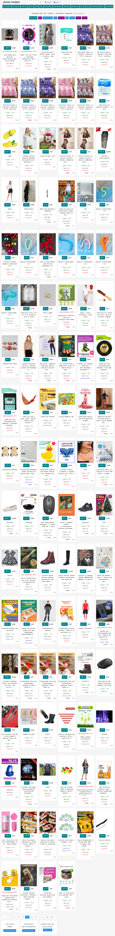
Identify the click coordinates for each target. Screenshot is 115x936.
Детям (31, 6)
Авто (102, 6)
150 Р (64, 204)
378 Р (26, 204)
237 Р (45, 783)
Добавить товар (47, 930)
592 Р (45, 624)
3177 (40, 917)
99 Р (26, 783)
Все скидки (6, 6)
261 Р (64, 412)
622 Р (7, 152)
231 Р (83, 412)
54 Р (45, 204)
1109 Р (102, 465)
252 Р (27, 571)
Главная (48, 2)
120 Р (8, 836)
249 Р (64, 308)
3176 (36, 917)
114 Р (64, 624)
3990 (52, 917)
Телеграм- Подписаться (9, 930)
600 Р (26, 152)
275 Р (7, 730)
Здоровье (66, 6)
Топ (55, 17)
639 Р (83, 677)
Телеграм (61, 17)
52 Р (26, 677)
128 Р (64, 152)
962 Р (26, 48)
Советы (84, 17)
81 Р (102, 359)
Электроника (57, 6)
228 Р (83, 571)
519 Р (102, 518)
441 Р (26, 465)
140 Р (102, 836)
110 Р (64, 730)
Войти (56, 2)
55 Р (26, 889)
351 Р (7, 571)
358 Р (83, 204)
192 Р (27, 359)
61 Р (8, 783)
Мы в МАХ (33, 18)
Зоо (88, 6)
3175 (31, 917)
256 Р (102, 412)
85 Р (45, 308)
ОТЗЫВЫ (49, 69)
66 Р (102, 571)
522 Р (7, 624)
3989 (47, 917)
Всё (40, 17)
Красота (24, 6)
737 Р (26, 518)
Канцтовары (109, 6)
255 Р (8, 465)
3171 (14, 917)
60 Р (8, 359)
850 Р (26, 412)
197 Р (102, 624)
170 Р (27, 836)
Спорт (82, 6)
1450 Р (7, 48)
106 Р (83, 152)
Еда (41, 6)
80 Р (64, 783)
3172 (18, 917)
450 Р (83, 783)
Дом (36, 6)
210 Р (26, 730)
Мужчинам (48, 6)
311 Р (46, 412)
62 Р (102, 308)
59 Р (8, 257)
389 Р (64, 465)
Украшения (75, 6)
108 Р (46, 465)
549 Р (7, 889)
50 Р (102, 204)
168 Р (102, 783)
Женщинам (16, 6)
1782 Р (101, 152)
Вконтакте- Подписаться (28, 930)
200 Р (46, 518)
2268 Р (7, 677)
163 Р (27, 624)
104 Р (83, 308)
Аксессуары (94, 6)
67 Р (64, 836)
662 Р (83, 518)
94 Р (102, 730)
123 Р (46, 152)
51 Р (45, 677)
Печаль (78, 17)
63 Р (64, 518)
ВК (67, 17)
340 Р (83, 730)
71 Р (102, 677)
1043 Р (45, 571)
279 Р (64, 48)
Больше (72, 17)
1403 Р (63, 571)
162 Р (83, 624)
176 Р (83, 836)
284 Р (83, 359)
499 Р (45, 359)
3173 (23, 917)
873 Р (102, 48)
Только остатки (48, 17)
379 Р (7, 204)
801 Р (83, 48)
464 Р (45, 48)
